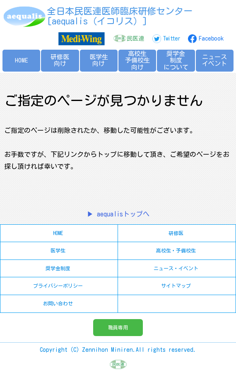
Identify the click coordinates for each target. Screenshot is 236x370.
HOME (21, 60)
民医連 (135, 38)
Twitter (171, 38)
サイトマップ (176, 285)
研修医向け (60, 60)
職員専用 (118, 327)
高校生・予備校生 (176, 250)
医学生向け (98, 60)
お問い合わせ (58, 303)
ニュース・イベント (176, 268)
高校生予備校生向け (137, 60)
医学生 (58, 250)
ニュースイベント (214, 60)
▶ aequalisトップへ (118, 214)
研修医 (176, 233)
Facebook (211, 38)
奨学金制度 (58, 268)
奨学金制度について (176, 60)
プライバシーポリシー (58, 285)
